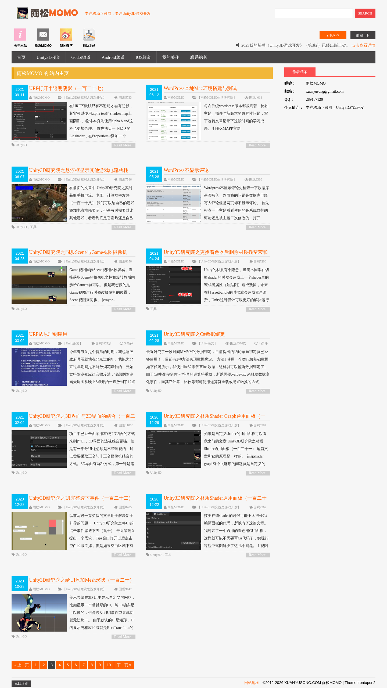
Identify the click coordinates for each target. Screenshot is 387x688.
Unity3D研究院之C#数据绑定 (194, 334)
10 (109, 665)
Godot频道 (81, 57)
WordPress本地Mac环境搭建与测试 (200, 88)
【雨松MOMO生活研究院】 (217, 97)
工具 (33, 227)
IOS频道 (143, 57)
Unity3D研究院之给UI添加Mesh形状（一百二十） (81, 580)
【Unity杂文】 (73, 343)
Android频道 (113, 57)
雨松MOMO (41, 97)
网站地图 (251, 682)
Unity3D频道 (48, 57)
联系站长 (198, 57)
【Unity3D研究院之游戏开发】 (84, 97)
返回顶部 (21, 683)
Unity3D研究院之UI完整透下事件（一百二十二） (81, 498)
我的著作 (170, 57)
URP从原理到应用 (48, 334)
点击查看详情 (363, 45)
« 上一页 (21, 665)
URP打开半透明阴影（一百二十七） (67, 88)
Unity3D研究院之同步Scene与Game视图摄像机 (78, 252)
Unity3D (21, 145)
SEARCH (365, 13)
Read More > (122, 145)
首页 (21, 57)
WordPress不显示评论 (186, 170)
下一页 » (124, 665)
